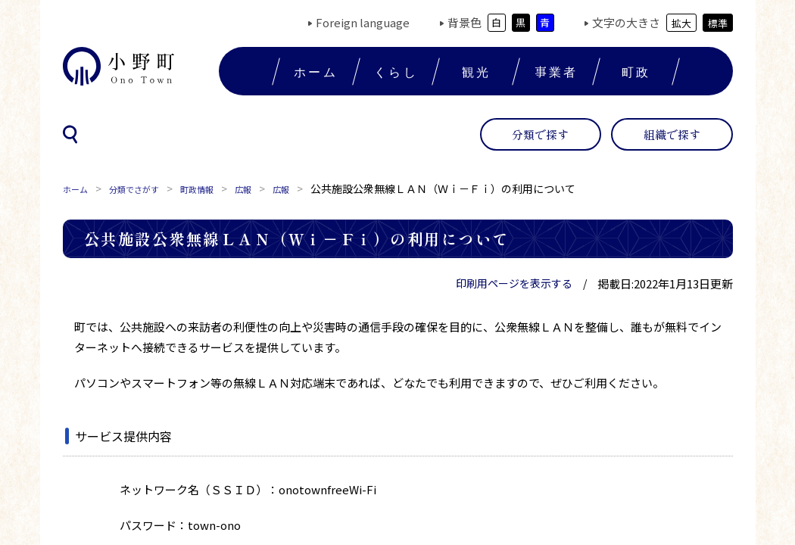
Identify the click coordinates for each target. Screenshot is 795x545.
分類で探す (540, 134)
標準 (718, 23)
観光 (476, 71)
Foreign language (363, 22)
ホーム (316, 71)
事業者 (556, 71)
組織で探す (672, 134)
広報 (274, 188)
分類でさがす (147, 188)
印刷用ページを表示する (514, 283)
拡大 (681, 23)
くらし (396, 71)
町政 (636, 71)
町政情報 (222, 188)
